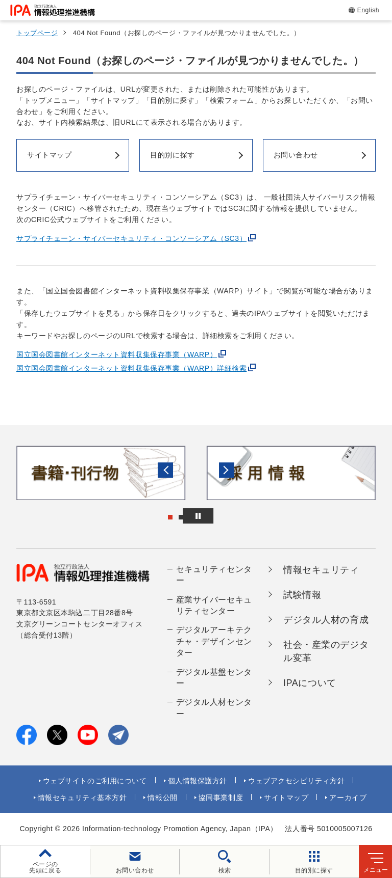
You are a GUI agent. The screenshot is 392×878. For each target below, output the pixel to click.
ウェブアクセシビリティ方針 (296, 781)
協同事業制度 (221, 797)
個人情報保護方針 (197, 781)
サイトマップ (286, 797)
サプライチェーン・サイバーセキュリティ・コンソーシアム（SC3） (131, 238)
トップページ (37, 33)
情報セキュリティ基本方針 (82, 797)
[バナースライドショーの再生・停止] (224, 516)
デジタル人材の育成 (326, 620)
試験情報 (302, 595)
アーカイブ (347, 797)
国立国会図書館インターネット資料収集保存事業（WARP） (116, 354)
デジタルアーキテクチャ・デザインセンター (214, 641)
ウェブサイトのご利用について (95, 781)
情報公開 (162, 797)
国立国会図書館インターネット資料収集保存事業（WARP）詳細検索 (131, 368)
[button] (16, 472)
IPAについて (309, 683)
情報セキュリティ (321, 570)
